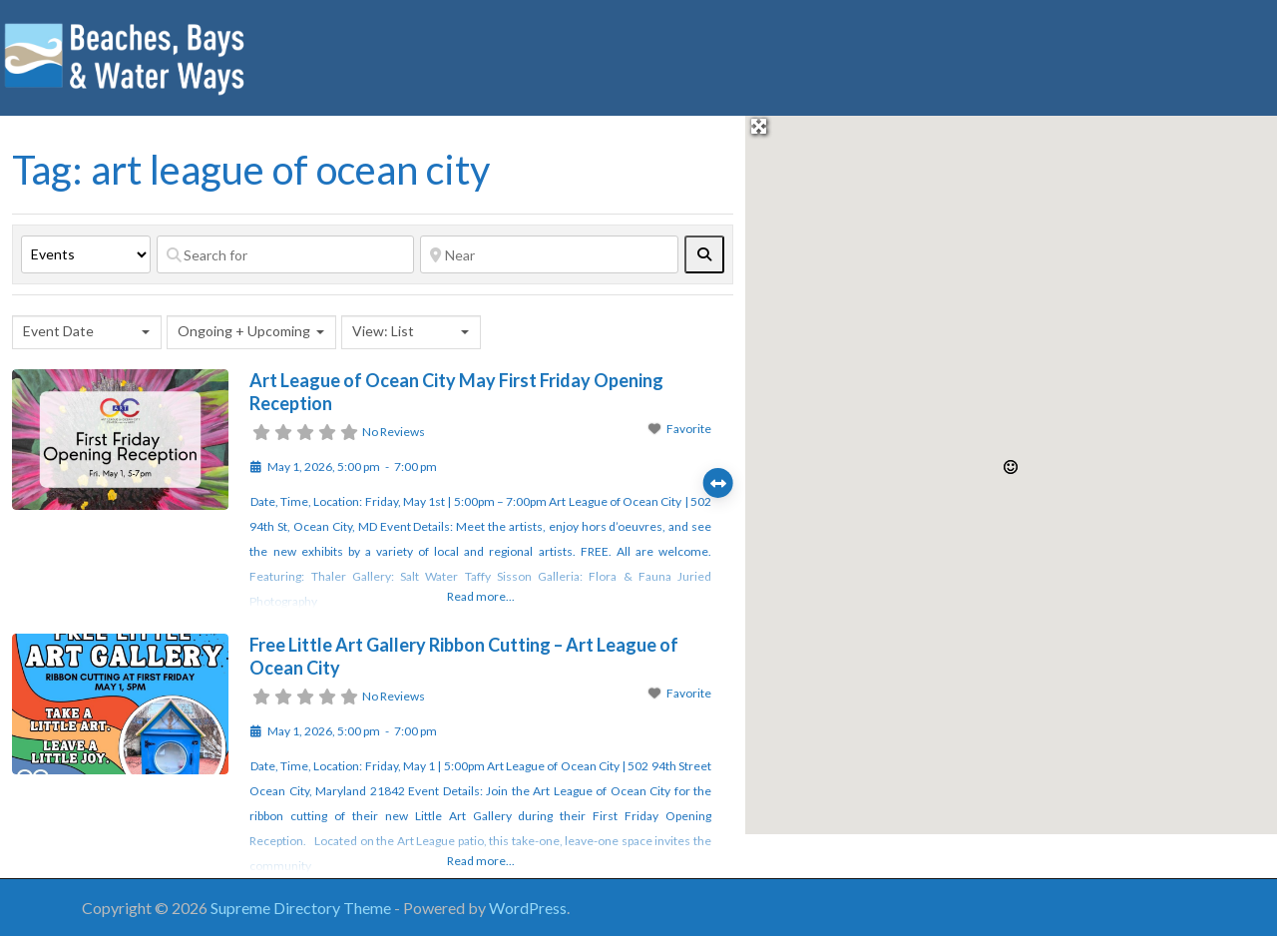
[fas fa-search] (704, 254)
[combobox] (87, 332)
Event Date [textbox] (58, 330)
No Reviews (393, 431)
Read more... (481, 596)
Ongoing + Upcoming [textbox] (244, 330)
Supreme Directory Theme (302, 907)
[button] (1011, 467)
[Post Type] (86, 254)
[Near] (548, 254)
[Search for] (285, 254)
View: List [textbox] (383, 330)
